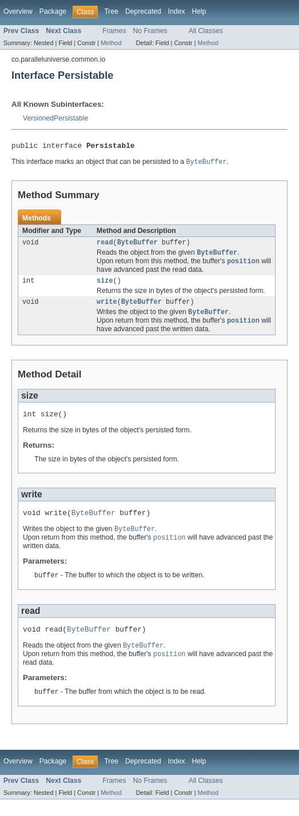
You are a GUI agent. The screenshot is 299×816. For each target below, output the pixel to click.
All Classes (206, 31)
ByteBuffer (137, 245)
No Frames (150, 31)
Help (199, 11)
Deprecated (143, 11)
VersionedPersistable (55, 118)
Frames (114, 31)
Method (111, 42)
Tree (111, 11)
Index (176, 11)
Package (52, 11)
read (105, 245)
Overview (18, 11)
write (107, 308)
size (105, 286)
